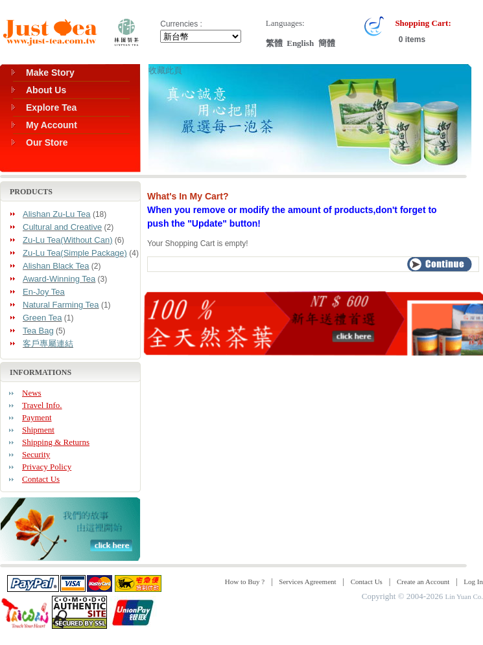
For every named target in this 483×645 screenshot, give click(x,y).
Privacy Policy (46, 466)
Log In (473, 581)
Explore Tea (51, 107)
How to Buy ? (245, 581)
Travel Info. (42, 405)
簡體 (326, 43)
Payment (37, 417)
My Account (51, 125)
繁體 (274, 43)
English (300, 43)
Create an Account (423, 581)
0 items (410, 39)
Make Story (50, 72)
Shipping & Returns (55, 442)
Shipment (38, 430)
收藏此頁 (165, 70)
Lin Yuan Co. (464, 596)
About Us (46, 90)
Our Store (47, 142)
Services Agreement (307, 581)
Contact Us (41, 479)
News (31, 393)
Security (36, 454)
